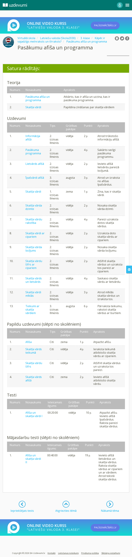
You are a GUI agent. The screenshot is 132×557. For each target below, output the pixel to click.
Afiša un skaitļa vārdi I (33, 414)
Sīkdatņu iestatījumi (110, 553)
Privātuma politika (90, 553)
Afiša (28, 342)
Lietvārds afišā (34, 164)
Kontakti (52, 553)
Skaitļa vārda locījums (33, 248)
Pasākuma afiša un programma (37, 98)
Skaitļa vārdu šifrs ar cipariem (33, 264)
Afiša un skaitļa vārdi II (33, 458)
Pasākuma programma (33, 151)
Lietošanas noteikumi (68, 553)
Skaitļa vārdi (33, 107)
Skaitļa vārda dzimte (33, 207)
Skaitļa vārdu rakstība (33, 221)
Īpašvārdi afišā (34, 178)
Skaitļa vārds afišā (33, 378)
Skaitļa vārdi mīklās (33, 294)
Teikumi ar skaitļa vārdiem (32, 309)
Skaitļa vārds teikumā (33, 350)
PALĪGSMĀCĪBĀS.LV (110, 25)
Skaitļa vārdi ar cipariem (35, 235)
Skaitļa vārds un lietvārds (33, 280)
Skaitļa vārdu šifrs (33, 364)
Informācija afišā (32, 137)
